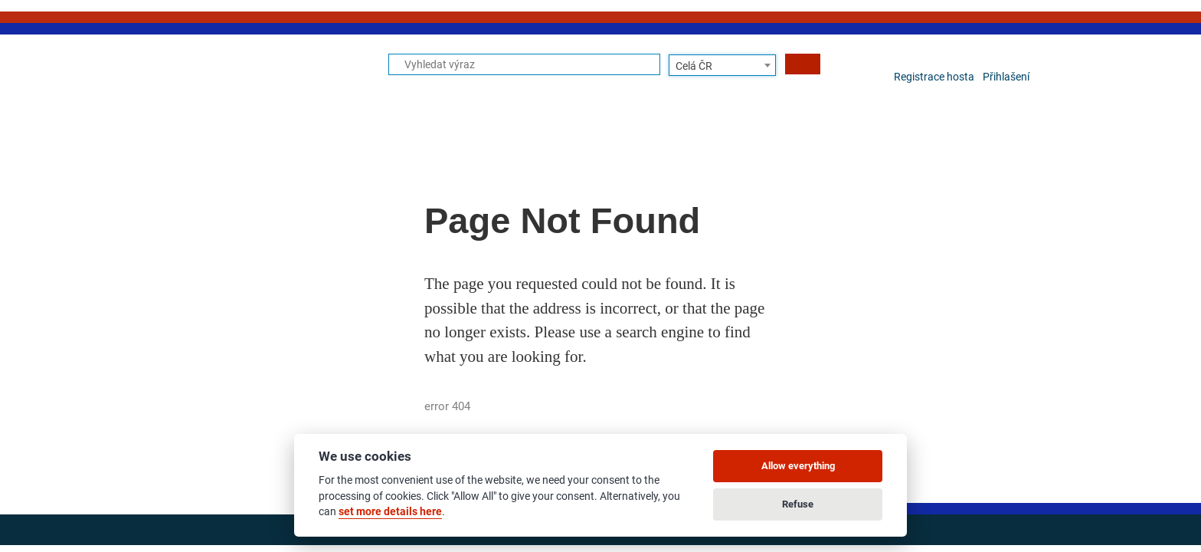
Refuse (797, 504)
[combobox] (722, 65)
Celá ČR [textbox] (694, 66)
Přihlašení (1006, 77)
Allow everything (798, 466)
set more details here (390, 511)
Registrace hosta (934, 77)
